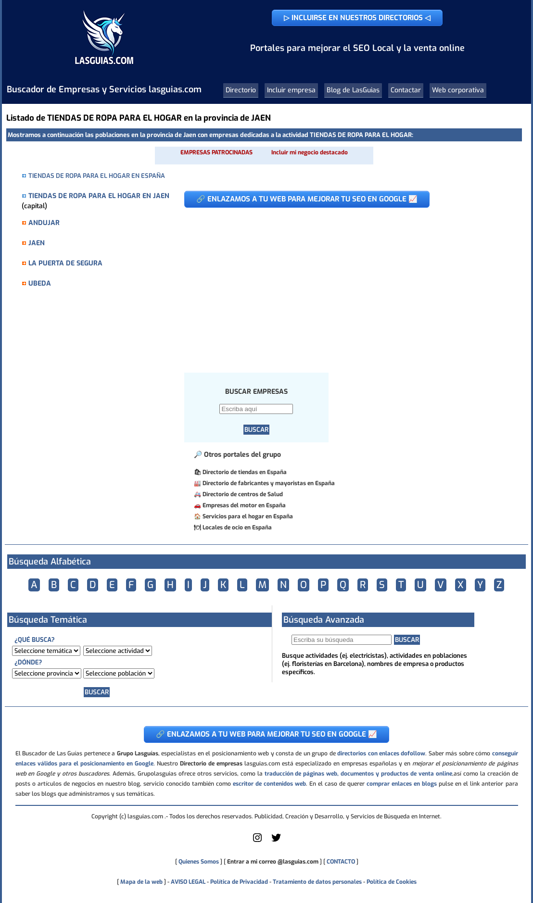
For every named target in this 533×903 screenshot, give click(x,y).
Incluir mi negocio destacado (309, 152)
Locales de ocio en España (237, 527)
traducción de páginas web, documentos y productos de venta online (358, 774)
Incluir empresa (291, 90)
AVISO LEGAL (188, 882)
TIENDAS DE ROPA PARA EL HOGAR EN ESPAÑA (96, 176)
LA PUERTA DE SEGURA (65, 263)
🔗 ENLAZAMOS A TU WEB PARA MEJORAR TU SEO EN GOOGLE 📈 (307, 199)
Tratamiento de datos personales (317, 882)
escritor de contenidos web (269, 784)
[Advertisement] (345, 285)
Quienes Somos (198, 861)
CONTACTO (341, 861)
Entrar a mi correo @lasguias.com (272, 861)
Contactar (406, 90)
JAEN (36, 243)
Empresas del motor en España (244, 505)
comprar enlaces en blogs (402, 784)
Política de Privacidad (239, 882)
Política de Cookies (392, 882)
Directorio (241, 90)
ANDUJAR (44, 222)
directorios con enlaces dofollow (381, 753)
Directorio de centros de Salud (243, 494)
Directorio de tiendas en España (245, 472)
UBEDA (39, 283)
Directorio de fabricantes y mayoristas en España (269, 483)
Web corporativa (458, 90)
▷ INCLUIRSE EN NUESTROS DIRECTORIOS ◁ (357, 18)
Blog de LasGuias (353, 90)
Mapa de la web (141, 882)
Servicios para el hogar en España (248, 516)
